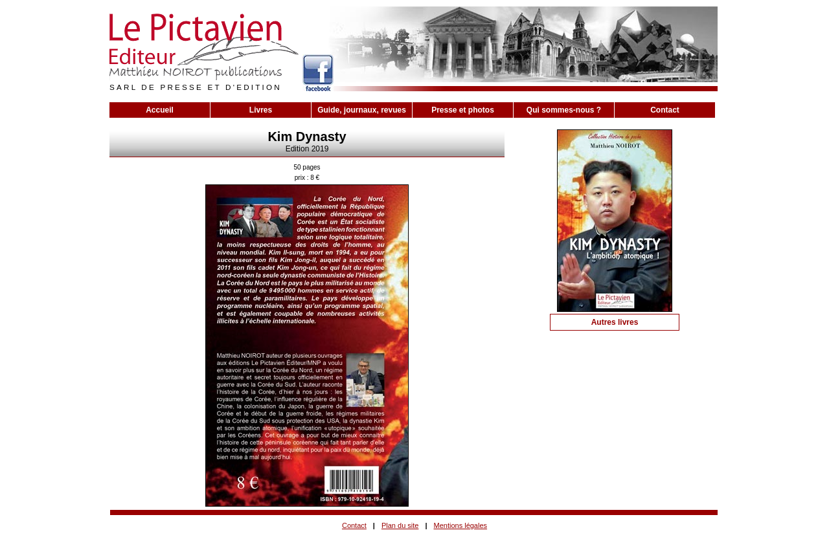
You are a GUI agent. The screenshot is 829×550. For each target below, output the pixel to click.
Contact (664, 110)
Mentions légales (461, 525)
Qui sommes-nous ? (564, 110)
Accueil (160, 110)
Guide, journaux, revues (361, 110)
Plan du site (399, 525)
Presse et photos (462, 110)
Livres (260, 110)
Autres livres (615, 322)
